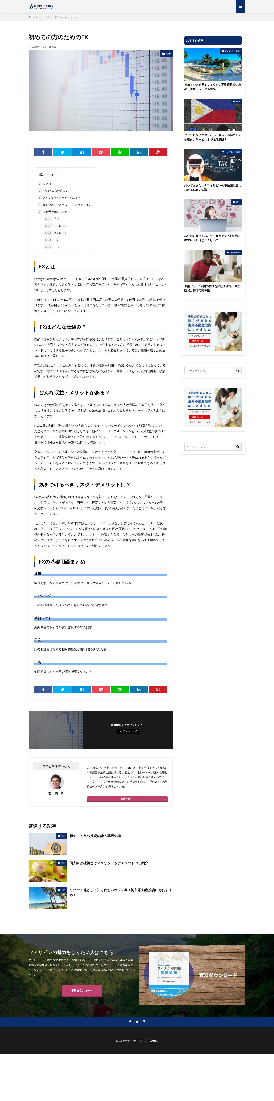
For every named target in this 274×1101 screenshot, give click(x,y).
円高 (51, 246)
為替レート (55, 232)
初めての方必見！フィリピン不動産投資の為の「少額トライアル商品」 (212, 87)
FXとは (44, 183)
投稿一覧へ (126, 798)
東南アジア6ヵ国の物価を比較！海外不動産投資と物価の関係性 (212, 288)
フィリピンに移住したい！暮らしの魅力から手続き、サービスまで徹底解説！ (212, 137)
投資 (47, 17)
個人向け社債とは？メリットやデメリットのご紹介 (108, 863)
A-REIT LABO (149, 1040)
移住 (238, 101)
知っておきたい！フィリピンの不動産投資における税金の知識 (212, 187)
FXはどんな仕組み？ (53, 190)
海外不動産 (235, 252)
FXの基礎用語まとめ (52, 211)
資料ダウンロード (81, 990)
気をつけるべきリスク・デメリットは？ (64, 204)
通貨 (51, 218)
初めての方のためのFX (66, 17)
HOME (35, 17)
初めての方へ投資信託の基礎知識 (95, 836)
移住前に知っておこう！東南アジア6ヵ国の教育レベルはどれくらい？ (212, 238)
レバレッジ (55, 225)
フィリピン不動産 (232, 51)
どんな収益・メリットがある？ (59, 197)
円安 (51, 239)
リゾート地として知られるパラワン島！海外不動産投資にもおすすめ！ (120, 892)
